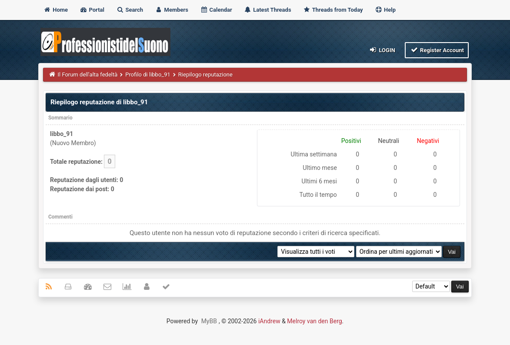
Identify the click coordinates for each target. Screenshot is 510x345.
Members (171, 10)
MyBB (209, 321)
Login (382, 49)
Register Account (437, 49)
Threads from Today (333, 10)
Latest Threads (267, 10)
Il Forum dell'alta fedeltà (87, 74)
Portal (92, 10)
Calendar (216, 10)
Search (129, 10)
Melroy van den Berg (314, 321)
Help (385, 10)
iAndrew (269, 321)
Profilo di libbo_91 (147, 74)
